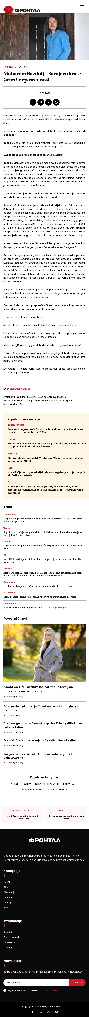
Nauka (11, 439)
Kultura (12, 454)
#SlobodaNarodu (55, 119)
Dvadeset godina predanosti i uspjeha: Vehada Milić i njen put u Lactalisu (42, 725)
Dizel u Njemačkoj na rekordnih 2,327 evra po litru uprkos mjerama (39, 597)
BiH (10, 468)
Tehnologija (9, 604)
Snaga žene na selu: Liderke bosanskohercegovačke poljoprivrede (38, 756)
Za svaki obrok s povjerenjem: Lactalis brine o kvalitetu (40, 741)
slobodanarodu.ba (20, 388)
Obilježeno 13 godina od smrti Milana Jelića (22, 817)
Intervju (9, 67)
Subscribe (77, 982)
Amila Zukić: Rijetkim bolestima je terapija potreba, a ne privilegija (38, 689)
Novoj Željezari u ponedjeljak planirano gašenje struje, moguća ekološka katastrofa (46, 474)
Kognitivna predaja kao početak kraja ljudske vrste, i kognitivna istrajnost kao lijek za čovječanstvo (47, 445)
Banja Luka (9, 582)
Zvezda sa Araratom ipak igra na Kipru (66, 817)
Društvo (12, 482)
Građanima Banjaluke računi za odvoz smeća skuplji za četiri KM (38, 586)
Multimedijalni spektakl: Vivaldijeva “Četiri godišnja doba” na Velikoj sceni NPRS (45, 459)
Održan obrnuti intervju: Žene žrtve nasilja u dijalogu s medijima (40, 708)
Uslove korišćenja (49, 990)
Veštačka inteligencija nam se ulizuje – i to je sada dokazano (35, 607)
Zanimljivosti (16, 425)
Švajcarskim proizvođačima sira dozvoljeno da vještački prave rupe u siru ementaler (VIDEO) (46, 431)
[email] (36, 982)
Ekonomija (9, 593)
